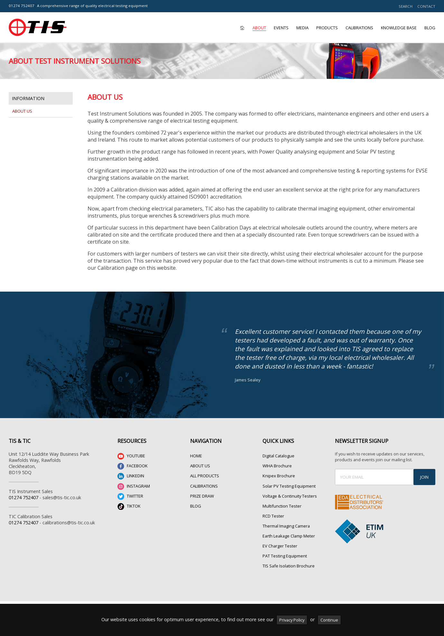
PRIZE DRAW (202, 496)
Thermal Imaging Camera (286, 526)
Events (281, 28)
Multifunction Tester (282, 506)
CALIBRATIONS (204, 486)
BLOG (195, 506)
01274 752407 (21, 5)
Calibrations (359, 28)
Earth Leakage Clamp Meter (289, 536)
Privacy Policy (291, 620)
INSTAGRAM (133, 486)
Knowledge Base (399, 28)
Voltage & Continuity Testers (290, 496)
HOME (196, 456)
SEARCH (405, 6)
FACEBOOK (132, 466)
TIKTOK (129, 506)
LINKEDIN (130, 476)
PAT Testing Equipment (285, 556)
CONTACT (426, 6)
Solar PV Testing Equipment (289, 486)
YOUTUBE (131, 456)
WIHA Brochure (277, 466)
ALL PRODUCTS (204, 476)
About (259, 28)
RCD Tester (273, 516)
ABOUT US (200, 466)
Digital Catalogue (278, 456)
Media (302, 28)
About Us (22, 111)
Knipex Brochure (279, 476)
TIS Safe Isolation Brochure (289, 566)
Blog (429, 28)
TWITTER (130, 496)
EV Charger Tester (280, 546)
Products (327, 28)
